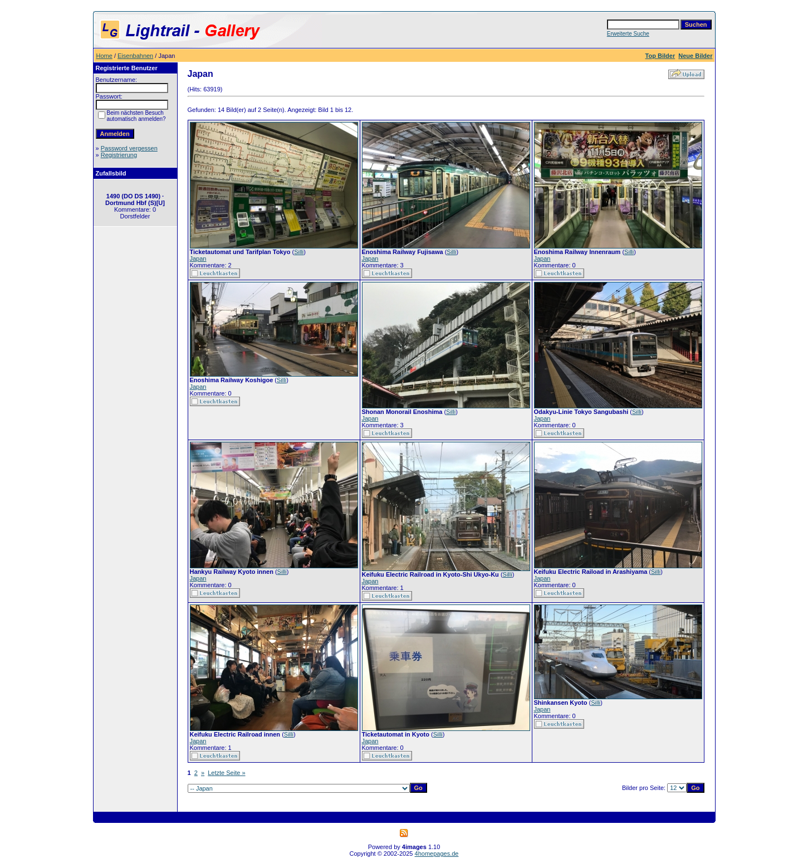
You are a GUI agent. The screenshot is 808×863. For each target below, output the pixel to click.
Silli (298, 251)
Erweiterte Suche (628, 34)
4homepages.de (437, 853)
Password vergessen (129, 148)
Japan (198, 258)
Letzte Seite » (226, 772)
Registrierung (119, 155)
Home (104, 55)
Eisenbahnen (135, 55)
